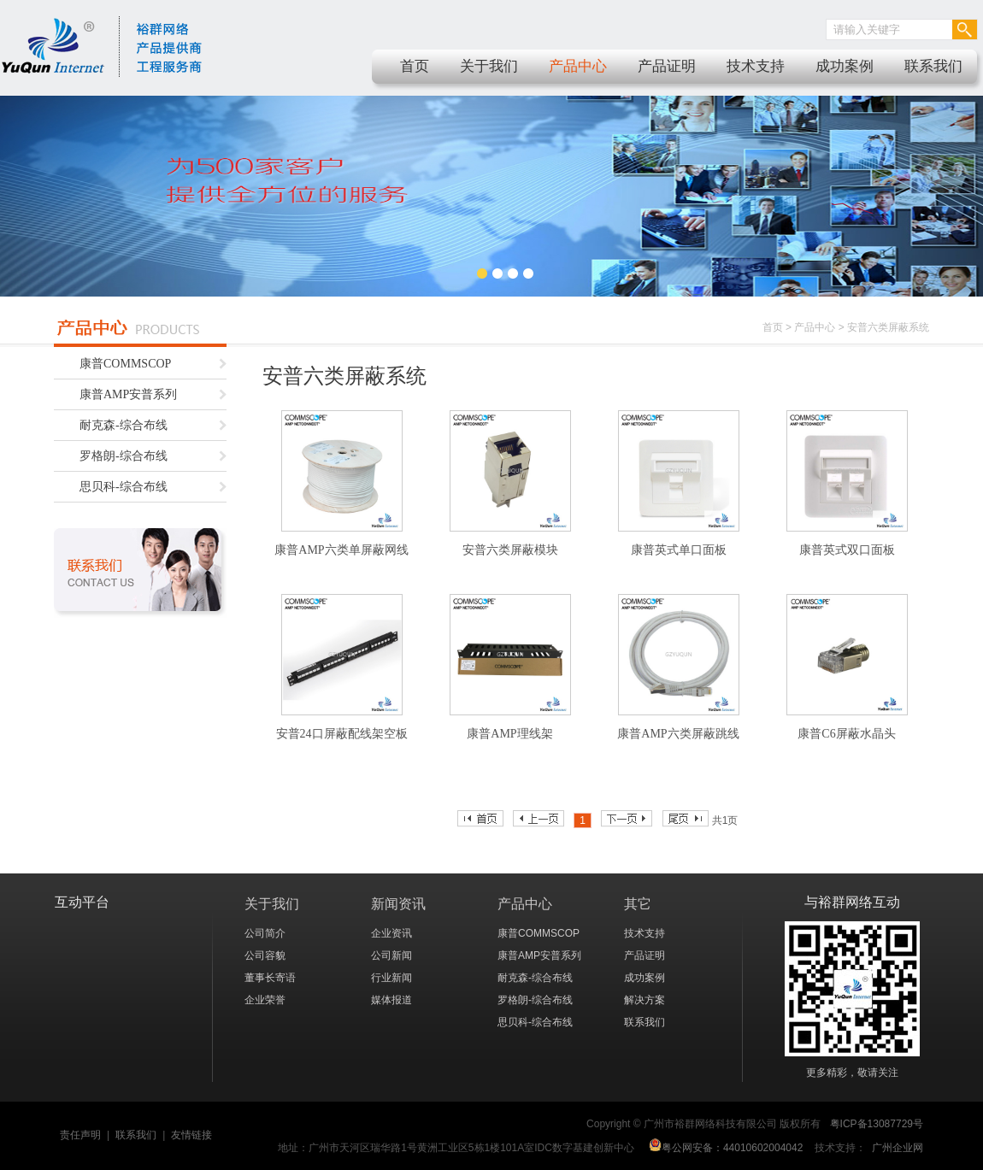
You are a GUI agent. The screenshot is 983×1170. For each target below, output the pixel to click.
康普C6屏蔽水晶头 (846, 733)
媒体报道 (391, 1000)
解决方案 (644, 1000)
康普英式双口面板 (847, 550)
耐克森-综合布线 (123, 425)
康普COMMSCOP (125, 363)
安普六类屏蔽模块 (510, 550)
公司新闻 (391, 955)
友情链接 (191, 1135)
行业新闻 (391, 978)
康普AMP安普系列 (128, 394)
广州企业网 (897, 1148)
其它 (637, 904)
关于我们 (489, 66)
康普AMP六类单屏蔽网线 (341, 550)
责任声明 (80, 1135)
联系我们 (933, 66)
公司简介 (264, 933)
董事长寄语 (270, 978)
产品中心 (578, 66)
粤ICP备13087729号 (876, 1124)
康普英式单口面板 (679, 550)
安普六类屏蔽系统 (888, 327)
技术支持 (756, 66)
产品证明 (667, 66)
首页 (414, 66)
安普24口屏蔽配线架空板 (342, 733)
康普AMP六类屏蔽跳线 (678, 733)
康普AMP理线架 (509, 733)
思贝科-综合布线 (123, 486)
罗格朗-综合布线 (123, 456)
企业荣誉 (264, 1000)
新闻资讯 (398, 904)
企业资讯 (391, 933)
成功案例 (844, 66)
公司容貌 (264, 955)
